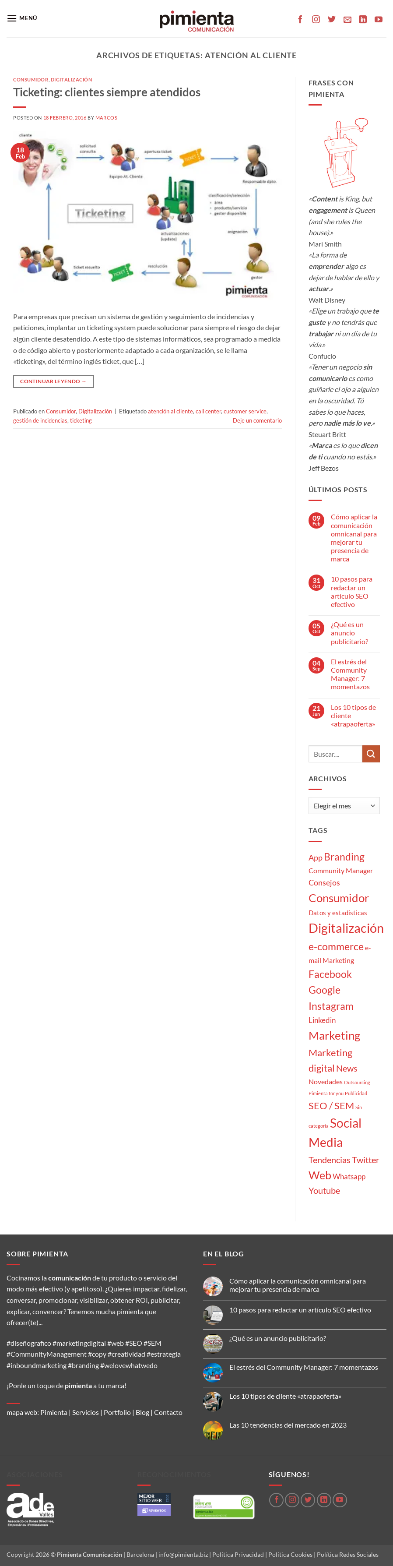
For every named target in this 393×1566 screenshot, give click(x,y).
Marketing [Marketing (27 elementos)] (334, 1035)
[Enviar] (371, 753)
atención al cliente (170, 411)
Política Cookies (290, 1554)
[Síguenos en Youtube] (378, 20)
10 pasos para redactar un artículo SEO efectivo (351, 591)
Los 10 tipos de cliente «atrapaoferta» (353, 715)
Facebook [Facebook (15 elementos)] (330, 974)
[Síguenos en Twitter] (331, 20)
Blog (142, 1412)
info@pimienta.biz (183, 1554)
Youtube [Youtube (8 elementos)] (324, 1190)
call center (208, 411)
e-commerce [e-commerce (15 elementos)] (336, 946)
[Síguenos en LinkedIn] (362, 20)
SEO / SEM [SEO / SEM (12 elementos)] (331, 1105)
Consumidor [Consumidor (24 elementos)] (339, 897)
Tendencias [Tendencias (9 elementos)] (330, 1159)
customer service (245, 411)
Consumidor (31, 79)
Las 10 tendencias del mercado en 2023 (288, 1425)
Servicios (85, 1412)
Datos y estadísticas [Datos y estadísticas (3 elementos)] (338, 913)
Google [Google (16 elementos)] (324, 990)
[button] (22, 18)
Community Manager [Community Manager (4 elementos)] (341, 870)
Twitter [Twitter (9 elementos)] (365, 1159)
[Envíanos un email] (347, 20)
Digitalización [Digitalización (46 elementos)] (346, 927)
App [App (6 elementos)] (316, 857)
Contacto (168, 1412)
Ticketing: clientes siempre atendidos (106, 92)
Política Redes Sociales (348, 1554)
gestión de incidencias (40, 420)
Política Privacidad (238, 1554)
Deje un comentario (257, 420)
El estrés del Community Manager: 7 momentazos (350, 674)
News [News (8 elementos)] (347, 1068)
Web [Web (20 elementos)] (320, 1175)
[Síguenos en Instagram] (316, 20)
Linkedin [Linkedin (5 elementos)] (322, 1020)
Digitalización (71, 79)
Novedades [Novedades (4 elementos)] (326, 1081)
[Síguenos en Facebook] (300, 20)
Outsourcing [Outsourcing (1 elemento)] (357, 1082)
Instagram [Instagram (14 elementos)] (331, 1006)
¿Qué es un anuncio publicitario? (349, 632)
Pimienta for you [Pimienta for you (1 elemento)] (326, 1093)
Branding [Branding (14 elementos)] (344, 857)
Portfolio (117, 1412)
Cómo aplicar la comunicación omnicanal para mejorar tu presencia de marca (354, 537)
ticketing (81, 420)
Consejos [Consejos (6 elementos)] (324, 882)
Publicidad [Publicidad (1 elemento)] (356, 1093)
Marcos (106, 117)
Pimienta (53, 1412)
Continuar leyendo (53, 381)
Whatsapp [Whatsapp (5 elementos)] (349, 1176)
